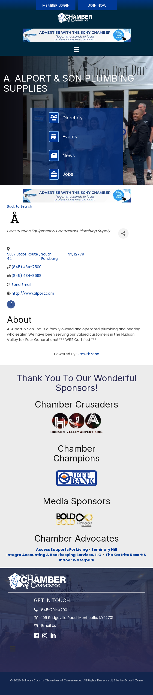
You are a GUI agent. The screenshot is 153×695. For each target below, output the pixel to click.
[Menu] (76, 50)
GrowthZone (87, 354)
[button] (55, 5)
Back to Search (19, 206)
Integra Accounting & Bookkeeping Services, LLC (54, 554)
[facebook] (11, 304)
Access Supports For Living (62, 549)
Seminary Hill (104, 549)
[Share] (123, 233)
